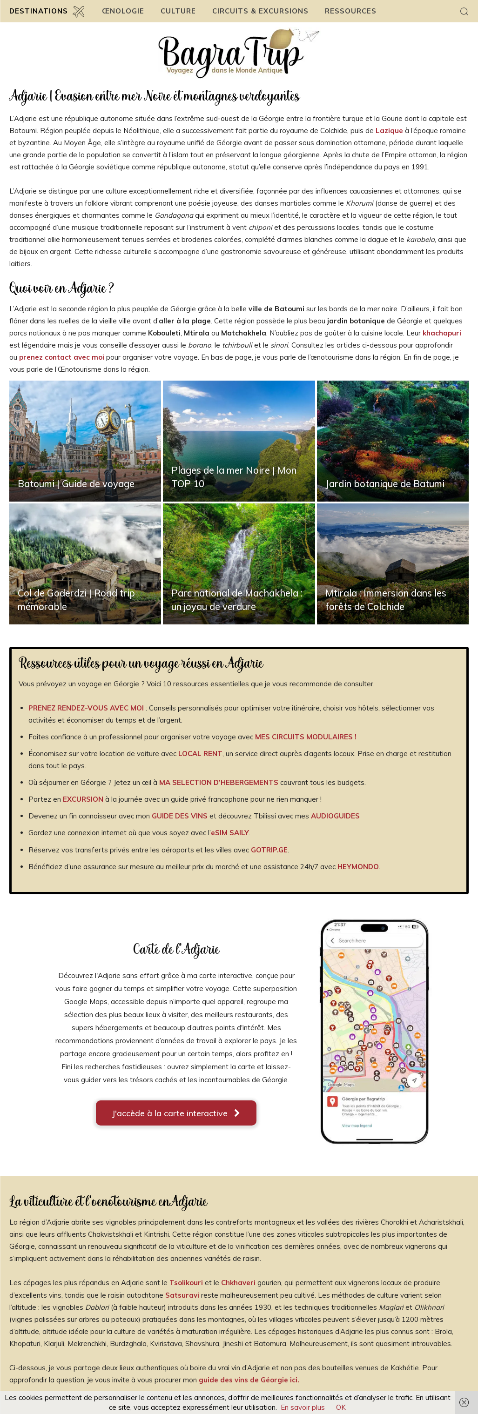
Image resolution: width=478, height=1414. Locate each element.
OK (341, 1407)
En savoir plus (303, 1407)
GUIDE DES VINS (179, 815)
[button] (464, 11)
